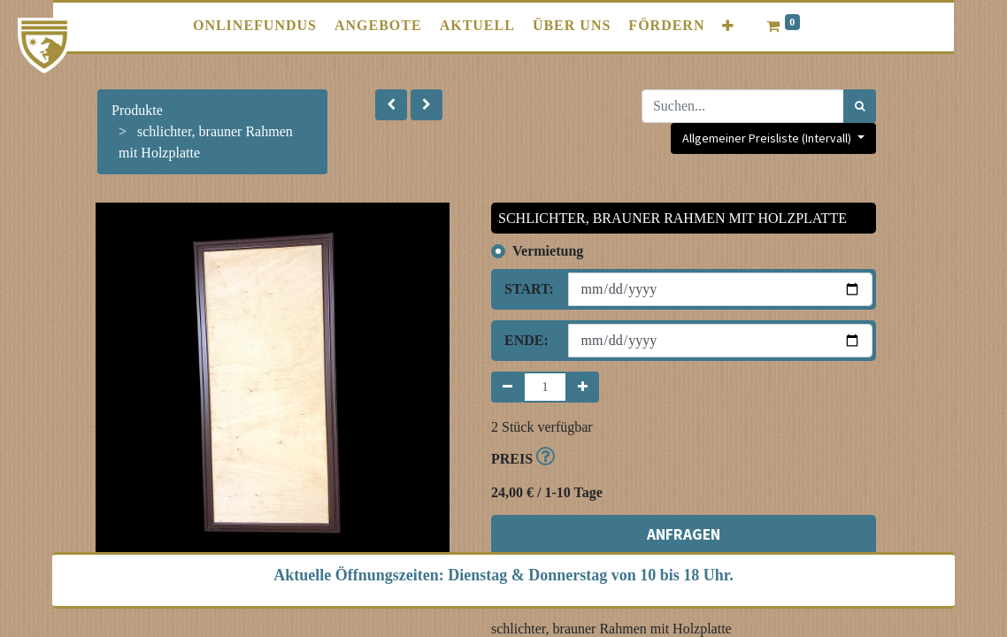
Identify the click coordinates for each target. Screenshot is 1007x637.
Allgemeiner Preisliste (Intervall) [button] (768, 138)
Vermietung (547, 250)
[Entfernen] (507, 387)
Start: (529, 288)
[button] (728, 26)
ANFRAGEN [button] (683, 534)
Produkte (137, 110)
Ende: (526, 340)
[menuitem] (255, 26)
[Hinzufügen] (582, 387)
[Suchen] (859, 106)
